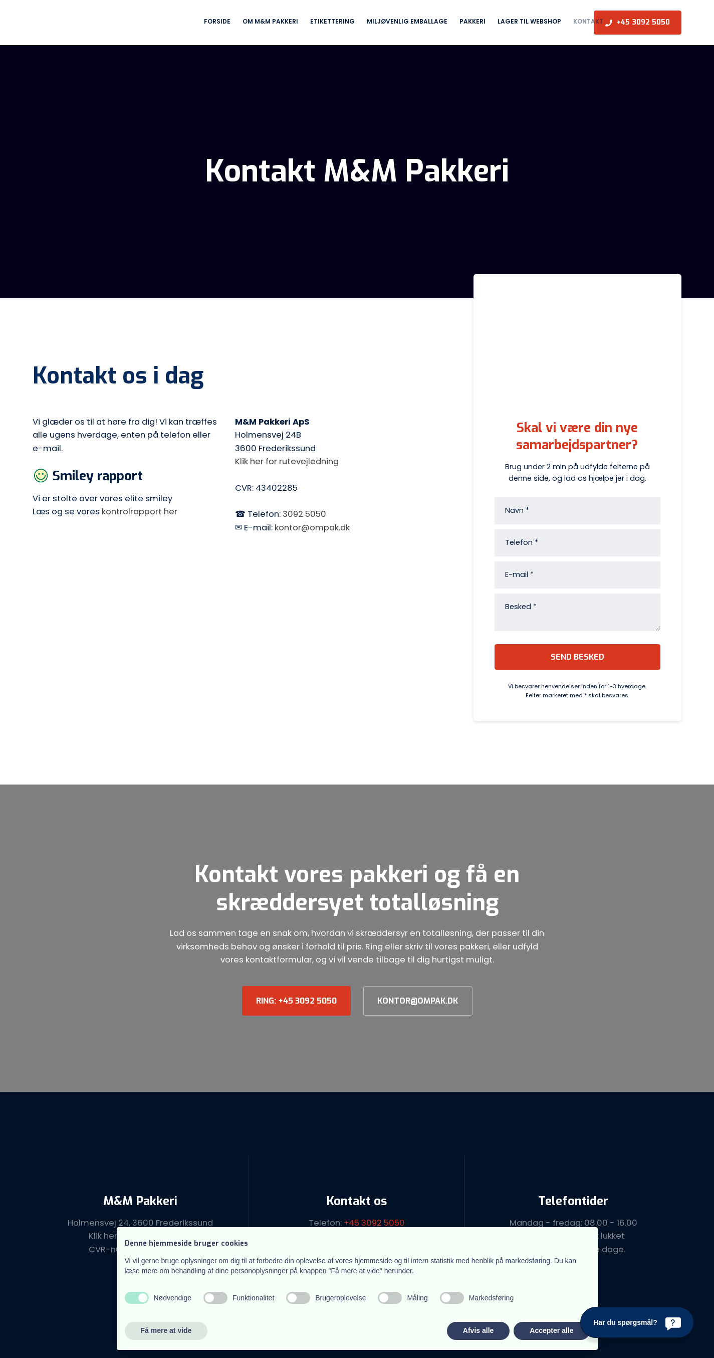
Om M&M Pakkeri (270, 21)
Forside (217, 21)
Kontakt (588, 21)
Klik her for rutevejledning (287, 461)
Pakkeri (472, 21)
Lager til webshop (529, 21)
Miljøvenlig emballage (407, 21)
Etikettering (332, 21)
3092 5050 (304, 514)
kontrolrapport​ (133, 511)
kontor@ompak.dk (312, 527)
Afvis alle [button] (478, 1330)
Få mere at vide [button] (166, 1330)
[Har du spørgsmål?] (637, 1322)
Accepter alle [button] (551, 1330)
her (170, 511)
